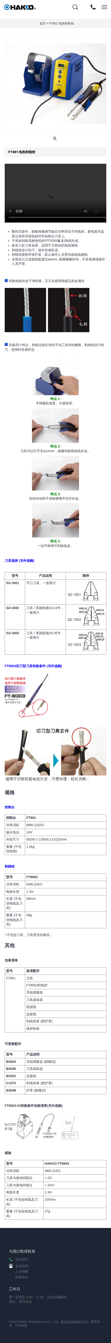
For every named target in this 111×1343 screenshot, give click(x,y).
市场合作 (21, 1277)
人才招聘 (21, 1271)
